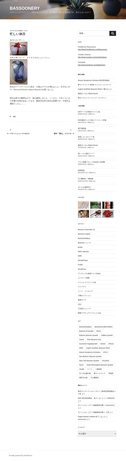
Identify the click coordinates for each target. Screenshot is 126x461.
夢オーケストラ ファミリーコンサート (92, 98)
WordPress (82, 269)
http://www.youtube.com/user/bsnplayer (92, 57)
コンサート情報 (83, 278)
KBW (80, 256)
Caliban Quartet (107, 335)
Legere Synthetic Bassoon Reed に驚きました (95, 89)
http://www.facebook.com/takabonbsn (91, 65)
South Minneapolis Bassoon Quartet (100, 365)
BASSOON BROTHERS (103, 327)
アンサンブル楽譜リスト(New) (89, 273)
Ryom (81, 365)
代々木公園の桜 (85, 373)
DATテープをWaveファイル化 (89, 112)
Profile (80, 265)
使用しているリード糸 (86, 137)
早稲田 (110, 373)
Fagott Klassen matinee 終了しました (92, 417)
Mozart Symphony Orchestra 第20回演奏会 (93, 80)
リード (89, 369)
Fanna (81, 339)
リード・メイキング (85, 291)
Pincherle (105, 361)
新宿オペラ (82, 300)
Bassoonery (25, 8)
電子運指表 (82, 128)
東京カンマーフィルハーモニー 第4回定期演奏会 (96, 391)
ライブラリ (82, 287)
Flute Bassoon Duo (94, 339)
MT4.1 (105, 352)
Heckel (102, 344)
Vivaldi (81, 369)
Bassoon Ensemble (86, 331)
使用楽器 (81, 170)
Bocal (99, 331)
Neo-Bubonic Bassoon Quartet (90, 356)
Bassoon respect (84, 234)
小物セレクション (84, 295)
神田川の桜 (83, 378)
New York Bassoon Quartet (89, 361)
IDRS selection (83, 251)
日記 (14, 116)
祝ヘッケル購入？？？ (86, 153)
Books (80, 247)
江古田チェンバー (84, 309)
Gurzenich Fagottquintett (88, 344)
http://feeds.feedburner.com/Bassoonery (92, 49)
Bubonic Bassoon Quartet (88, 335)
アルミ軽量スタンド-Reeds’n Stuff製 (91, 162)
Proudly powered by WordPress (20, 455)
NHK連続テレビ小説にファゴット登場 (92, 120)
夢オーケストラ (99, 373)
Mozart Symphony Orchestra (89, 352)
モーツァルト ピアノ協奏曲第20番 (90, 405)
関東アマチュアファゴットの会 (89, 313)
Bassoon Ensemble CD (86, 229)
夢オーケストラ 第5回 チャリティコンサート (94, 85)
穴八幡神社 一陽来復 (85, 179)
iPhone (111, 344)
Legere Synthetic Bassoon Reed (98, 348)
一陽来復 (98, 369)
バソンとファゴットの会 (87, 282)
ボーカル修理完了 (84, 187)
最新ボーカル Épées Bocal (88, 93)
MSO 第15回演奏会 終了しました (91, 398)
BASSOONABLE (84, 238)
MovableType (83, 260)
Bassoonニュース (84, 243)
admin (25, 30)
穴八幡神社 (95, 378)
